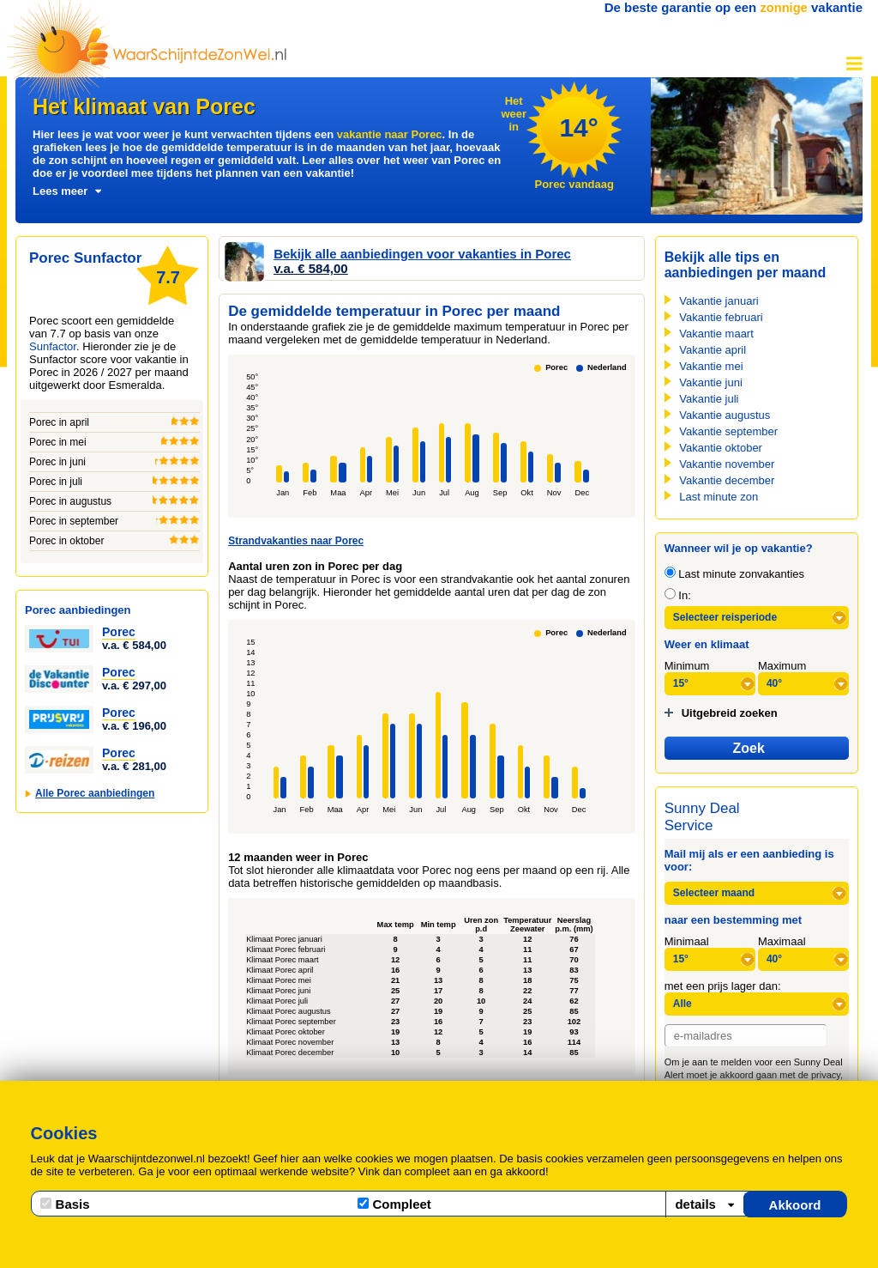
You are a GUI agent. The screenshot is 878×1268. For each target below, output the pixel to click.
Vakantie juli (708, 398)
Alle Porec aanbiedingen (94, 793)
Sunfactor (52, 346)
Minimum (687, 665)
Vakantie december (726, 480)
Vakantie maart (716, 333)
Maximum (782, 665)
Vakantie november (726, 464)
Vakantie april (712, 349)
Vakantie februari (720, 317)
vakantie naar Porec (389, 134)
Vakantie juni (710, 382)
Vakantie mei (711, 366)
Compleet (394, 1204)
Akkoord (795, 1205)
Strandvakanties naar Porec (296, 541)
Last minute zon (718, 496)
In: (678, 595)
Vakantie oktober (720, 447)
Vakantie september (728, 431)
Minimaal (687, 941)
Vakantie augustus (724, 415)
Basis (65, 1204)
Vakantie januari (718, 300)
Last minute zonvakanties (734, 573)
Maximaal (782, 941)
